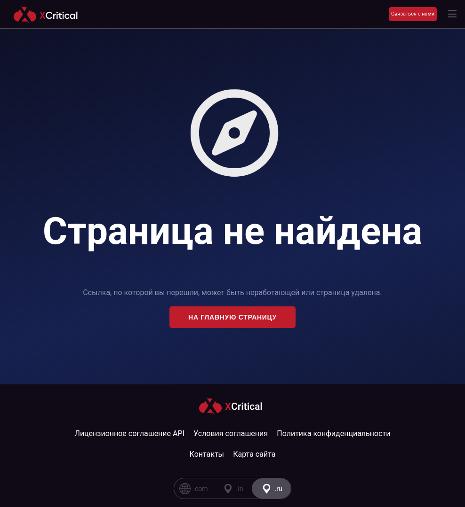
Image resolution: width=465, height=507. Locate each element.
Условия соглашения (230, 433)
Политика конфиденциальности (333, 433)
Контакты (207, 454)
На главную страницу (232, 317)
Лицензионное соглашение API (129, 433)
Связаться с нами (412, 14)
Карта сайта (254, 454)
